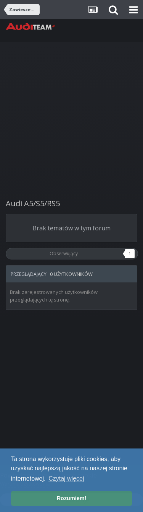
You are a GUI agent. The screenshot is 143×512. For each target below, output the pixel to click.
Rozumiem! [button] (72, 498)
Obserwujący (64, 253)
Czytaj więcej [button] (66, 478)
